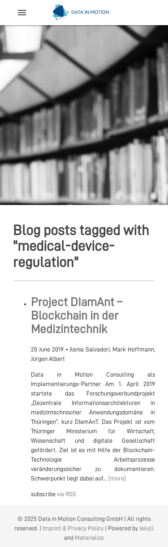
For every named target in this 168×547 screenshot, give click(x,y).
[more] (117, 478)
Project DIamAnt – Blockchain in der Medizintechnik (76, 315)
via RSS (66, 494)
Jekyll (146, 528)
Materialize (89, 537)
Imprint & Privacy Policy (73, 528)
